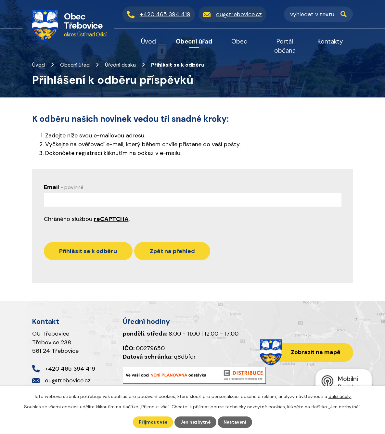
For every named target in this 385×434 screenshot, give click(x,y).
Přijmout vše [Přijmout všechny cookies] (152, 422)
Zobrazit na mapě (315, 354)
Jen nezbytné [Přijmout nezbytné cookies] (195, 422)
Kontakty (330, 41)
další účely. (340, 396)
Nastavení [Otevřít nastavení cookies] (235, 422)
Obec (239, 41)
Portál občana (285, 46)
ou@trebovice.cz (68, 382)
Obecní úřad (75, 64)
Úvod (38, 64)
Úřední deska (120, 64)
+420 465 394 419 (70, 370)
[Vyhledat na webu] (318, 14)
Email (63, 187)
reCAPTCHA (111, 219)
